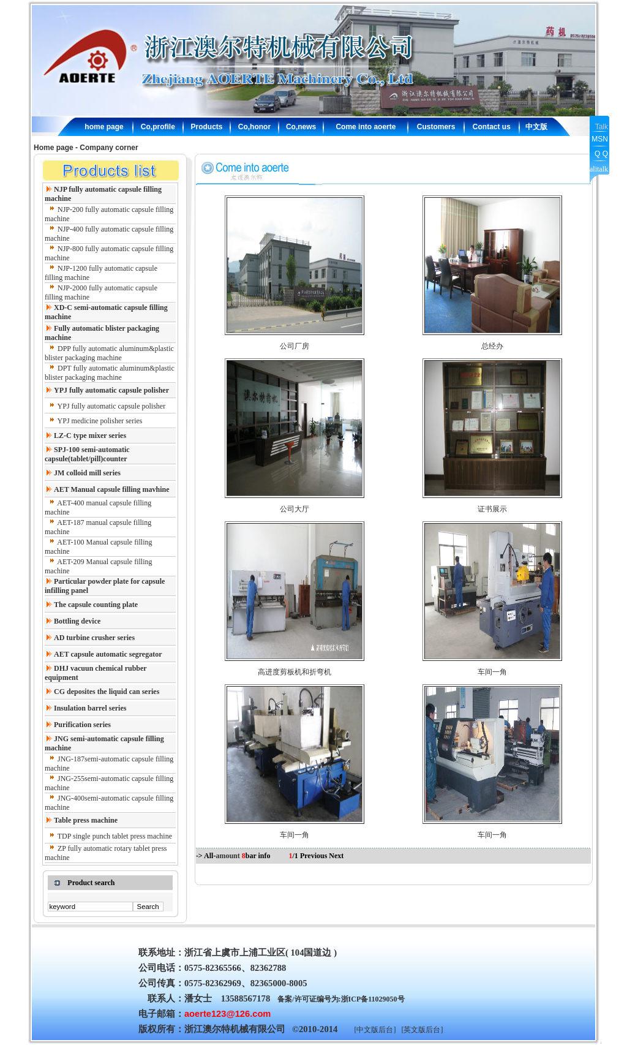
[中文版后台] (375, 1029)
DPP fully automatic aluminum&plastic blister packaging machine (109, 353)
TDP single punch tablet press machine (115, 836)
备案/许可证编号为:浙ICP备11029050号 (340, 999)
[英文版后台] (422, 1029)
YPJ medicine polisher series (100, 421)
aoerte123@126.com (227, 1014)
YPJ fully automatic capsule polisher (112, 406)
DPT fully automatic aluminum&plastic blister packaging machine (110, 373)
